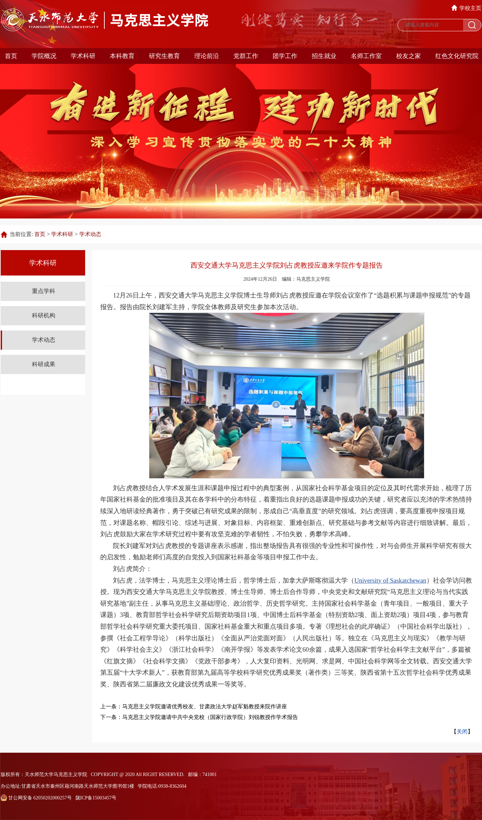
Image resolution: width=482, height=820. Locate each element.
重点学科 (43, 291)
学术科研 (83, 56)
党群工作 (245, 56)
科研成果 (43, 364)
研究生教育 (164, 56)
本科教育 (122, 56)
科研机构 (43, 315)
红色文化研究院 (457, 56)
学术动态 (90, 234)
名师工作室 (366, 56)
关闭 (462, 731)
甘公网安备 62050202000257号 (36, 797)
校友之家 (408, 56)
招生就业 (324, 56)
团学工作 (285, 56)
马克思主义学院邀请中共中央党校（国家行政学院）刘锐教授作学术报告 (210, 717)
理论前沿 (206, 56)
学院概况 (44, 56)
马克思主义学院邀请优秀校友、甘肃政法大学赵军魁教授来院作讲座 (204, 706)
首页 (11, 56)
